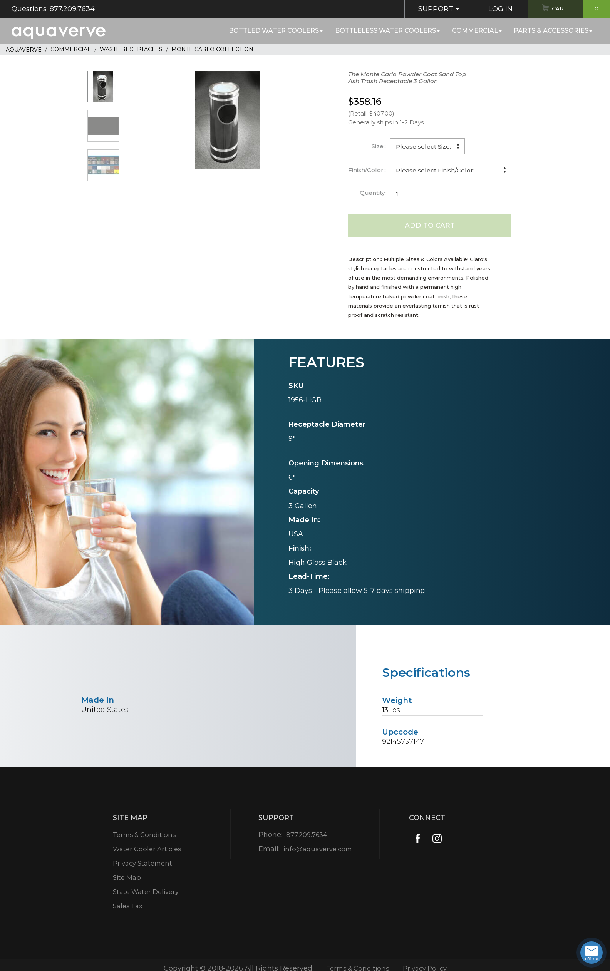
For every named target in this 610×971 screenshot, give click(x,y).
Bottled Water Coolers (276, 30)
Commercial (477, 30)
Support (431, 9)
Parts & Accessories (553, 30)
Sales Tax (127, 906)
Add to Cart (429, 225)
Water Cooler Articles (147, 849)
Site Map (126, 878)
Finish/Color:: (367, 170)
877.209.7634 (305, 835)
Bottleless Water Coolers (387, 30)
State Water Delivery (146, 892)
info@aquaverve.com (317, 849)
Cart (578, 9)
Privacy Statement (143, 864)
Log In (493, 9)
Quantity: (373, 192)
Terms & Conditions (145, 835)
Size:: (379, 146)
